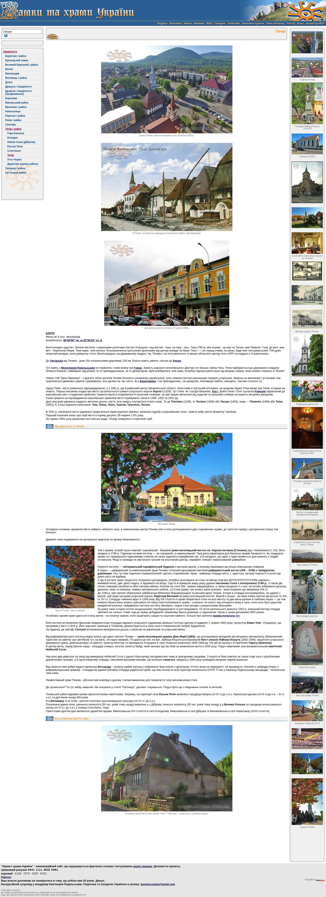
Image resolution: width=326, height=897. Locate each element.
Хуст (215, 391)
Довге (9, 82)
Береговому (148, 381)
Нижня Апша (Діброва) (21, 142)
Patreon (6, 877)
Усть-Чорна (14, 159)
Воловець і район (16, 77)
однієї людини (142, 866)
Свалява (10, 124)
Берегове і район (15, 56)
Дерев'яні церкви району (22, 163)
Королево (11, 98)
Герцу (138, 367)
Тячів (10, 155)
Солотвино (14, 150)
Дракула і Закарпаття (18, 86)
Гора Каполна (15, 133)
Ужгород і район (15, 168)
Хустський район (15, 172)
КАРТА (50, 333)
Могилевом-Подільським (78, 367)
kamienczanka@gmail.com (158, 884)
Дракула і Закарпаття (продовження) (18, 92)
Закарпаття (10, 51)
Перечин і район (15, 115)
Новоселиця (12, 111)
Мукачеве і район (16, 107)
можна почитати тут (226, 615)
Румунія (260, 391)
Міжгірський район (17, 102)
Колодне (12, 137)
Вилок (9, 69)
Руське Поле (15, 146)
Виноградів (12, 73)
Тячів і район (13, 128)
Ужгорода (56, 360)
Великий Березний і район (21, 64)
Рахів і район (13, 120)
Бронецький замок (16, 60)
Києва (177, 360)
